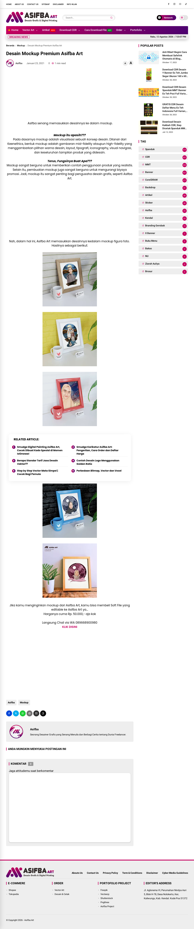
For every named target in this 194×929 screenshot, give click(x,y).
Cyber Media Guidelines (175, 873)
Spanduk (166, 150)
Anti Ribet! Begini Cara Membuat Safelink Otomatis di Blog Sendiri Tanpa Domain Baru (174, 56)
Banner (166, 173)
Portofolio (136, 30)
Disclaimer (58, 4)
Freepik (104, 890)
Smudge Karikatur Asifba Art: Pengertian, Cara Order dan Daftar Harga (98, 450)
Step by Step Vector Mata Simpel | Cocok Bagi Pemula (37, 472)
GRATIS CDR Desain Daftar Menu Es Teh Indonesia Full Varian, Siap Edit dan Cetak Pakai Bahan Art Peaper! (174, 108)
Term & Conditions (132, 873)
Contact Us (32, 4)
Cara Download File (98, 30)
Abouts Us (77, 873)
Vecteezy (104, 894)
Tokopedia (14, 894)
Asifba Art (29, 920)
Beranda (10, 45)
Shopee (12, 890)
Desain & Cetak (62, 894)
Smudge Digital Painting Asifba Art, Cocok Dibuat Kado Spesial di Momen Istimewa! (40, 450)
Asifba (11, 702)
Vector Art (28, 30)
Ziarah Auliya (166, 264)
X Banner (166, 234)
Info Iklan (72, 4)
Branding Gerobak (166, 226)
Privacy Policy (110, 873)
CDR (166, 157)
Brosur (166, 272)
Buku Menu (166, 241)
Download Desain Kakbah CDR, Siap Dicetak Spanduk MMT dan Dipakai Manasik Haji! (174, 125)
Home (9, 4)
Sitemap (46, 4)
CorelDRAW (166, 180)
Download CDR (68, 30)
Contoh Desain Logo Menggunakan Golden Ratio (98, 462)
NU (166, 257)
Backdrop (166, 188)
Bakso (166, 249)
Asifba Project (107, 906)
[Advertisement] (69, 94)
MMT (166, 165)
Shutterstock (106, 898)
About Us (19, 4)
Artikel (48, 30)
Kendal (166, 218)
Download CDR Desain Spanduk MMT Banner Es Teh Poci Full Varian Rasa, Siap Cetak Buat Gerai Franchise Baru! (174, 90)
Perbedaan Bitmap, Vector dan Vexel (99, 470)
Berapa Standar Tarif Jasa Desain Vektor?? (37, 462)
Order (119, 30)
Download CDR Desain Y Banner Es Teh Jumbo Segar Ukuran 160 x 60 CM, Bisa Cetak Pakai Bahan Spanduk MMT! (175, 73)
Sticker (166, 203)
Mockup (21, 45)
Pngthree (104, 902)
